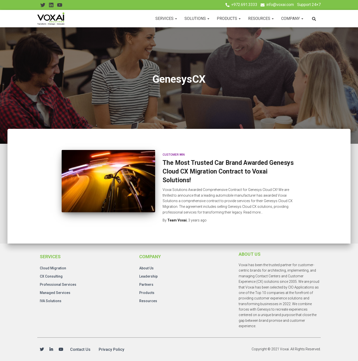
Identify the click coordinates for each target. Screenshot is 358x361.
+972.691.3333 (244, 4)
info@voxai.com (280, 4)
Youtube (61, 349)
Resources (261, 18)
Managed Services (55, 293)
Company (292, 18)
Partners (146, 285)
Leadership (148, 276)
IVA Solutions (50, 301)
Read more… (253, 212)
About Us (146, 268)
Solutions (196, 18)
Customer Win (174, 154)
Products (229, 18)
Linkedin (51, 349)
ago (197, 220)
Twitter (41, 349)
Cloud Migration (53, 268)
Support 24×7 (309, 4)
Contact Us (80, 349)
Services (166, 18)
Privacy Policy (111, 349)
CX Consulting (51, 276)
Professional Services (58, 285)
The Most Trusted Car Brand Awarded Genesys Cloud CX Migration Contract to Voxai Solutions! (228, 171)
